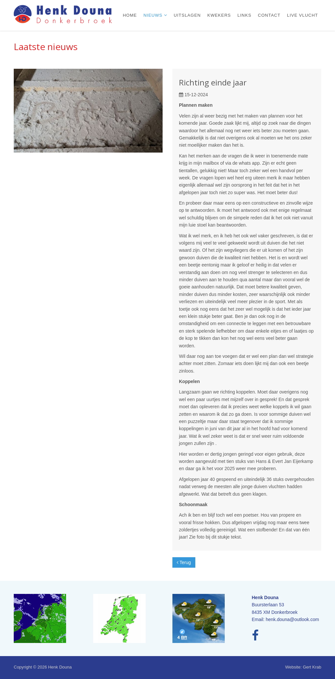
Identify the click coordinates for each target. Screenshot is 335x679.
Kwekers (219, 15)
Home (130, 15)
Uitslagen (187, 15)
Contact (269, 15)
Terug (184, 562)
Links (245, 15)
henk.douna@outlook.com (292, 619)
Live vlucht (302, 15)
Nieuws (153, 15)
